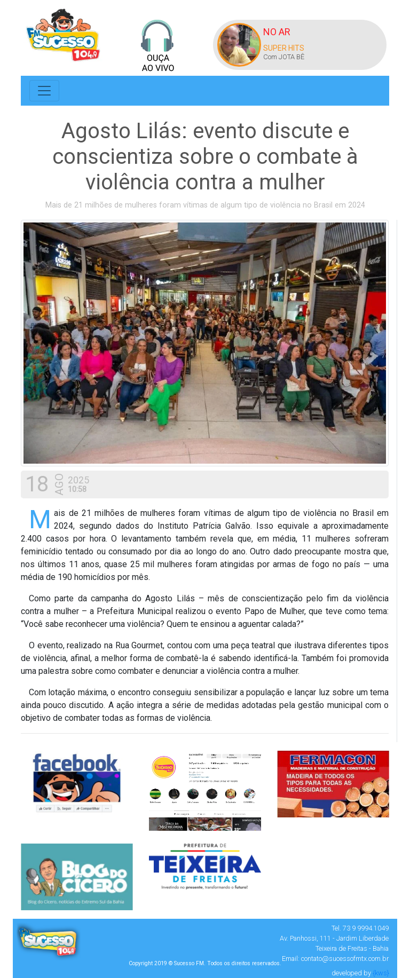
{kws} (381, 973)
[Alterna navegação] (44, 90)
